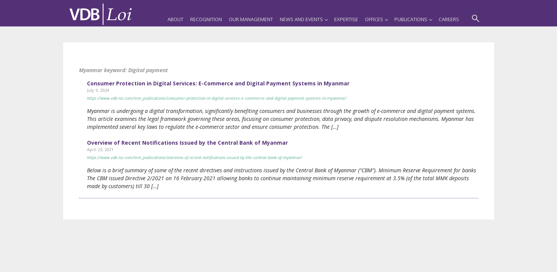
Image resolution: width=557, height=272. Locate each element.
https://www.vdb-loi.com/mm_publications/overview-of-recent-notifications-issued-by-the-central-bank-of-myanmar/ (194, 157)
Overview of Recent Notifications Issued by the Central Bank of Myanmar (187, 142)
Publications (413, 19)
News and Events (303, 19)
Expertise (346, 19)
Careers (449, 19)
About (175, 19)
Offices (376, 19)
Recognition (206, 19)
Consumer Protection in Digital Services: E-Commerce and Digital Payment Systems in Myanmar (218, 83)
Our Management (251, 19)
